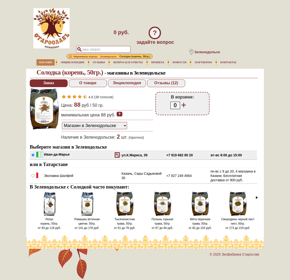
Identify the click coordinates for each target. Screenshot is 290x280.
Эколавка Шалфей (58, 176)
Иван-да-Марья (57, 154)
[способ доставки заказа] (94, 125)
